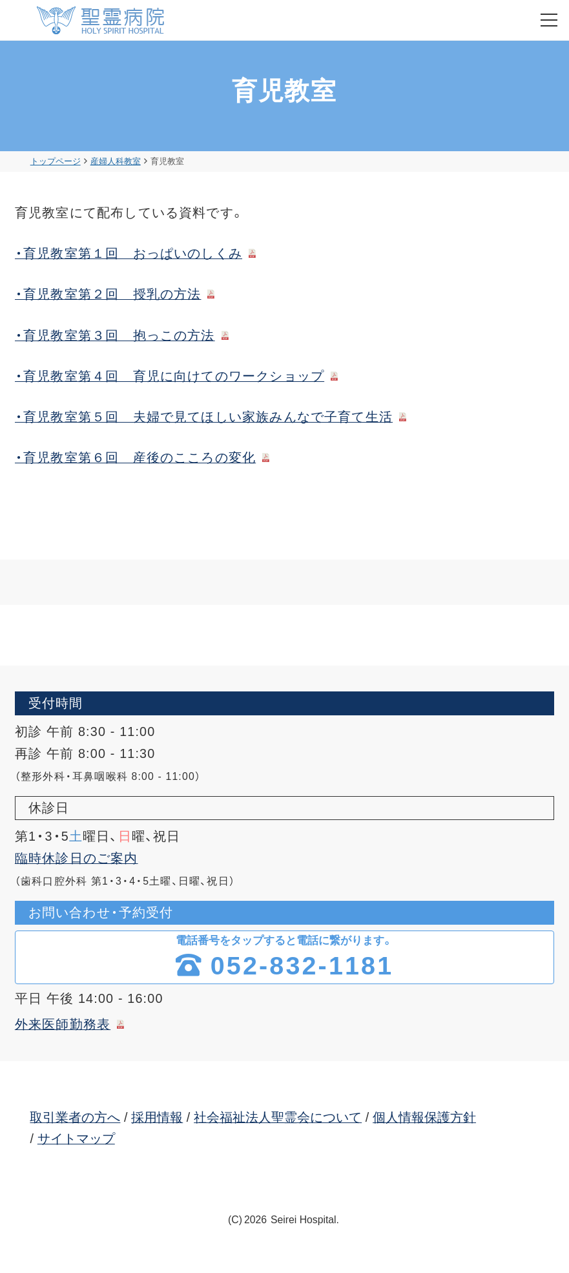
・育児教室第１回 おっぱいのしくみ (128, 253)
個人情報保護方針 (424, 1117)
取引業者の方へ (75, 1117)
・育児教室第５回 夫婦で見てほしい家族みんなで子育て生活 (204, 417)
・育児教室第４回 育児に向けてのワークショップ (169, 376)
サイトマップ (76, 1138)
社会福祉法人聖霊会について (278, 1117)
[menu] (549, 20)
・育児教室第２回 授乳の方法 (108, 294)
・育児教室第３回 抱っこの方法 (115, 335)
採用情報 (157, 1117)
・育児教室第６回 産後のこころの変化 (135, 457)
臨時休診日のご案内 (76, 858)
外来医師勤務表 (62, 1024)
